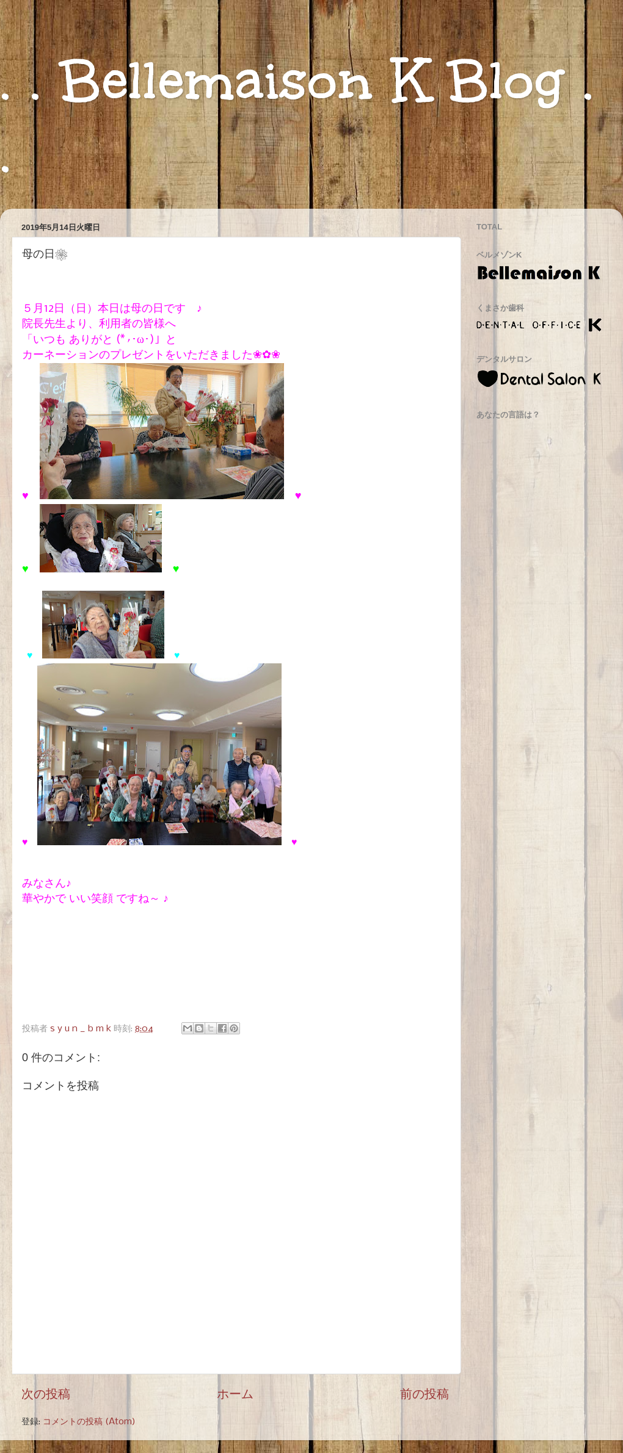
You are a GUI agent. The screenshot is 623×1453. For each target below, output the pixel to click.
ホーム (235, 1395)
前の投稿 (424, 1395)
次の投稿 (45, 1395)
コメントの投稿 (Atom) (89, 1422)
